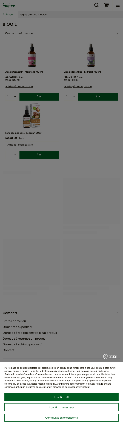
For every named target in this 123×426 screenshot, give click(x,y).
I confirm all (61, 397)
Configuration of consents (61, 417)
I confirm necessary (61, 407)
